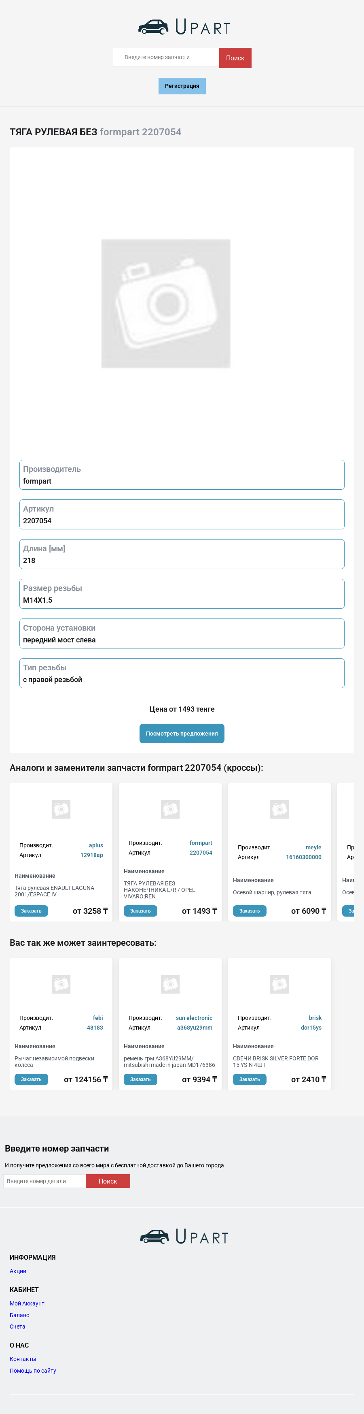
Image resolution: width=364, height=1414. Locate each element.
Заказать (31, 911)
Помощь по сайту (33, 1370)
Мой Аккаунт (27, 1303)
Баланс (19, 1315)
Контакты (23, 1359)
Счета (17, 1326)
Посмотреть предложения (182, 733)
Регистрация (182, 86)
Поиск (235, 58)
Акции (18, 1271)
